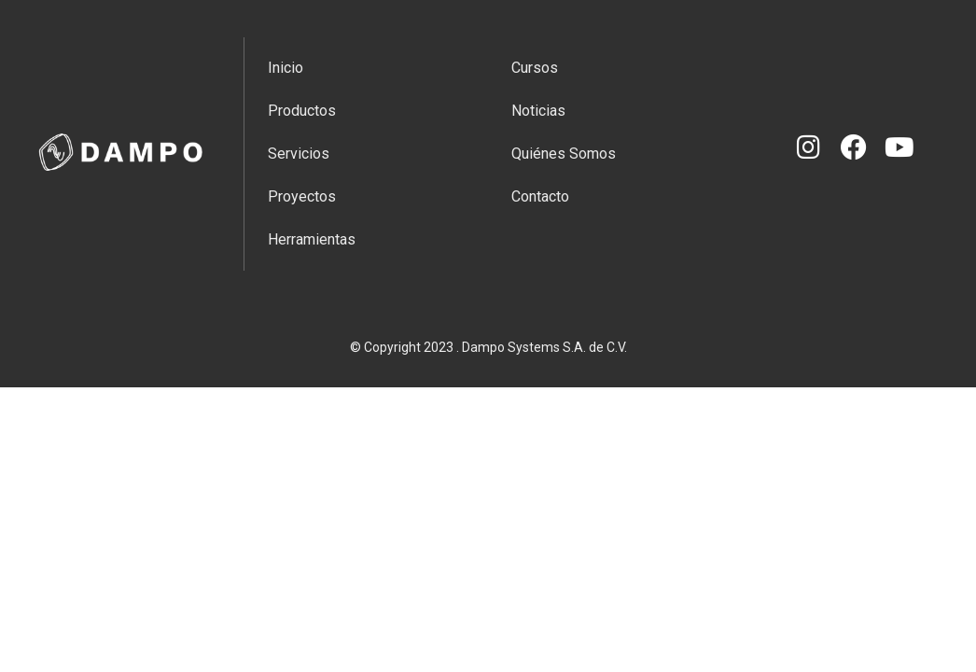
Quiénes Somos (563, 153)
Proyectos (302, 196)
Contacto (540, 196)
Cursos (534, 68)
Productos (302, 110)
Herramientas (312, 239)
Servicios (298, 153)
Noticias (538, 110)
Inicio (285, 68)
